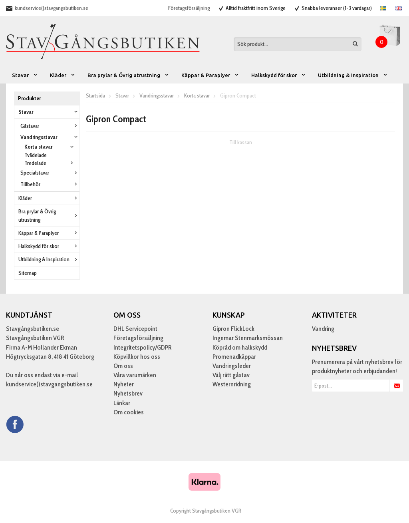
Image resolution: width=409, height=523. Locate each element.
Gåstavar (49, 125)
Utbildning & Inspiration (353, 75)
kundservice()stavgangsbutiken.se (51, 8)
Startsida (95, 95)
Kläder (62, 75)
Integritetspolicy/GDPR (142, 347)
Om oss (123, 366)
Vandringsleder (231, 366)
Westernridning (231, 384)
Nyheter (123, 384)
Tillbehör (49, 184)
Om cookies (128, 412)
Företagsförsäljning (189, 8)
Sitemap (27, 272)
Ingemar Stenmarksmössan (247, 338)
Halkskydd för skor (278, 75)
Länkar (121, 403)
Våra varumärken (134, 375)
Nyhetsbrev (128, 393)
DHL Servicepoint (135, 328)
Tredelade (49, 163)
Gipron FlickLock (233, 328)
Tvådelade (35, 155)
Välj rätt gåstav (231, 375)
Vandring (323, 328)
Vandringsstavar (49, 137)
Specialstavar (49, 172)
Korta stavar (49, 146)
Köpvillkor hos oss (136, 356)
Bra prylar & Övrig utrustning (128, 75)
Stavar (25, 75)
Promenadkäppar (234, 356)
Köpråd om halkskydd (239, 347)
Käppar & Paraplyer (210, 75)
